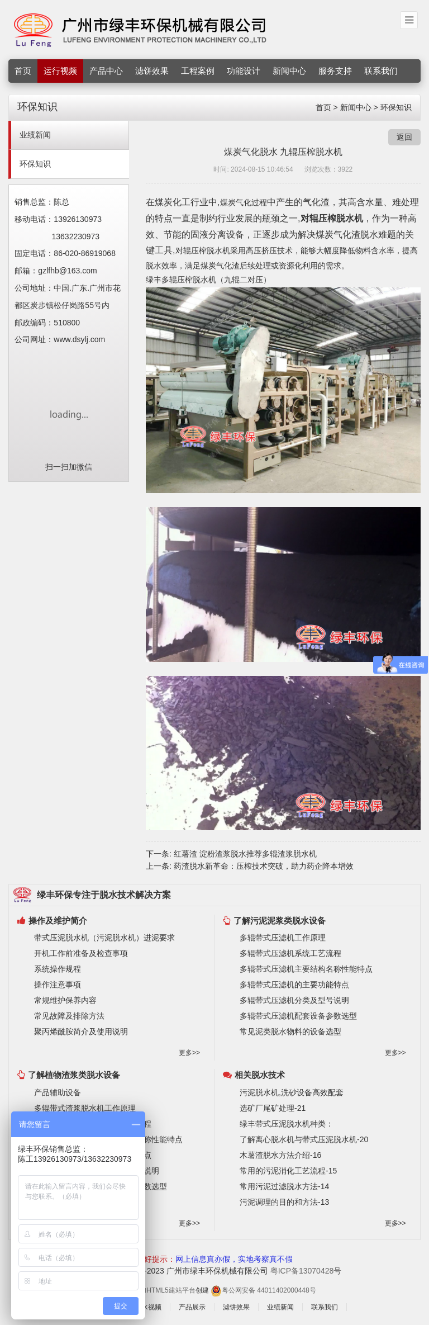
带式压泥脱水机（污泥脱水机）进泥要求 (104, 937)
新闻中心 (289, 70)
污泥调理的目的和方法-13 (284, 1202)
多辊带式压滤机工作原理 (283, 937)
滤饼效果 (152, 70)
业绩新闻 (35, 134)
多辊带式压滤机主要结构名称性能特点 (306, 968)
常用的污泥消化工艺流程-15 (288, 1170)
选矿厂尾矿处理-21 (273, 1108)
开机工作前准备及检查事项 (81, 953)
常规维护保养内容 (65, 1000)
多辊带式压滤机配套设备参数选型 (298, 1015)
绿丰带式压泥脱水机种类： (286, 1123)
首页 (23, 70)
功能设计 (243, 70)
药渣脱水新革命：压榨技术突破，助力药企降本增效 (264, 866)
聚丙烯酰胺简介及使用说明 (81, 1031)
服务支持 (335, 70)
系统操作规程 (57, 968)
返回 (404, 136)
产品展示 (192, 1307)
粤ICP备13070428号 (306, 1270)
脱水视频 (148, 1307)
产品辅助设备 (57, 1092)
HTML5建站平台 (170, 1290)
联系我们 (381, 70)
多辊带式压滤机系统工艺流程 (290, 953)
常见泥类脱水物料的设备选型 (290, 1031)
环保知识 (396, 107)
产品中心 (106, 70)
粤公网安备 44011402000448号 (263, 1290)
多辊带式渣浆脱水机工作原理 (85, 1108)
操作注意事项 (57, 984)
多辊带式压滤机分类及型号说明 (294, 1000)
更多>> (189, 1053)
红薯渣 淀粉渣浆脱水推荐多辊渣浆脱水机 (245, 853)
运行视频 (60, 70)
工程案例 (197, 70)
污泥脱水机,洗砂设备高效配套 (292, 1092)
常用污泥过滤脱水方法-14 (284, 1186)
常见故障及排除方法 (69, 1015)
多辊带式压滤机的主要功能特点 (294, 984)
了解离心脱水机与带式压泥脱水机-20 (304, 1139)
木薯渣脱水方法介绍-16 (280, 1155)
